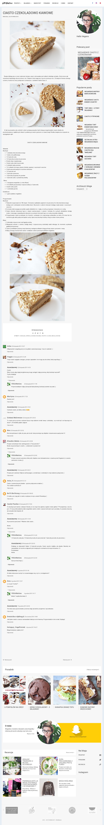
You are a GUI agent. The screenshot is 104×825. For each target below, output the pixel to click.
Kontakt (70, 3)
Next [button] (99, 810)
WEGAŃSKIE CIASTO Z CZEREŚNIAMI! (88, 53)
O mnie (63, 3)
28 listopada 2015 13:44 (24, 519)
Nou (8, 430)
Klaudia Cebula (13, 441)
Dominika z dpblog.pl (15, 616)
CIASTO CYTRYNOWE (91, 116)
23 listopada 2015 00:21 (24, 470)
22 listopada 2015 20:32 (29, 417)
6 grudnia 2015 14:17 (30, 593)
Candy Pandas (13, 504)
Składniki (27, 3)
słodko (49, 335)
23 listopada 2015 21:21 (19, 481)
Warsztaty (37, 3)
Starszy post (67, 660)
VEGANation (16, 384)
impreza (28, 335)
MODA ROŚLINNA (66, 781)
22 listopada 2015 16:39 (19, 357)
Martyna (10, 396)
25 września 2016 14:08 (31, 616)
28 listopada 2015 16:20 (30, 535)
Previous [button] (5, 810)
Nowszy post (7, 660)
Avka (9, 346)
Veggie (10, 357)
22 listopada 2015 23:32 (17, 430)
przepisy (44, 335)
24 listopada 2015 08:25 (26, 493)
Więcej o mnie (30, 733)
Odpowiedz (10, 351)
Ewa (9, 581)
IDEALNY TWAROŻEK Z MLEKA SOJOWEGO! (27, 762)
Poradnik (47, 3)
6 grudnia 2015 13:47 (16, 581)
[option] (12, 810)
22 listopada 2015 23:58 (26, 441)
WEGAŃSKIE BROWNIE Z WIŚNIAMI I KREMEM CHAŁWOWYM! (92, 167)
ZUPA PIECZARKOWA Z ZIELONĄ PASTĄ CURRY (66, 762)
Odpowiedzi (12, 380)
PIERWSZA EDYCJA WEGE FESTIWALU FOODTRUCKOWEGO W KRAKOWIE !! (30, 783)
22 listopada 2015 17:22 (21, 396)
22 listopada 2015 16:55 (24, 367)
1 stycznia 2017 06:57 (31, 627)
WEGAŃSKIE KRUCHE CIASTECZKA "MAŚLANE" (91, 150)
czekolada (23, 335)
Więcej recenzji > (70, 752)
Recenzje (55, 3)
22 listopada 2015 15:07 (18, 346)
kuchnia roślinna (36, 335)
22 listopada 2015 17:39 (30, 384)
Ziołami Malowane (14, 418)
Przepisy (17, 3)
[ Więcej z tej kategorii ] (93, 669)
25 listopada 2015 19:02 (25, 504)
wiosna (58, 335)
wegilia (54, 335)
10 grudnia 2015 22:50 (24, 606)
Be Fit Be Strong (13, 493)
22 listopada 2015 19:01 (24, 407)
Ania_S (10, 481)
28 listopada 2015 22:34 (30, 558)
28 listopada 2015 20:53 (28, 543)
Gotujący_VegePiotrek (16, 627)
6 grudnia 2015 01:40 (23, 570)
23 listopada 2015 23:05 (30, 455)
